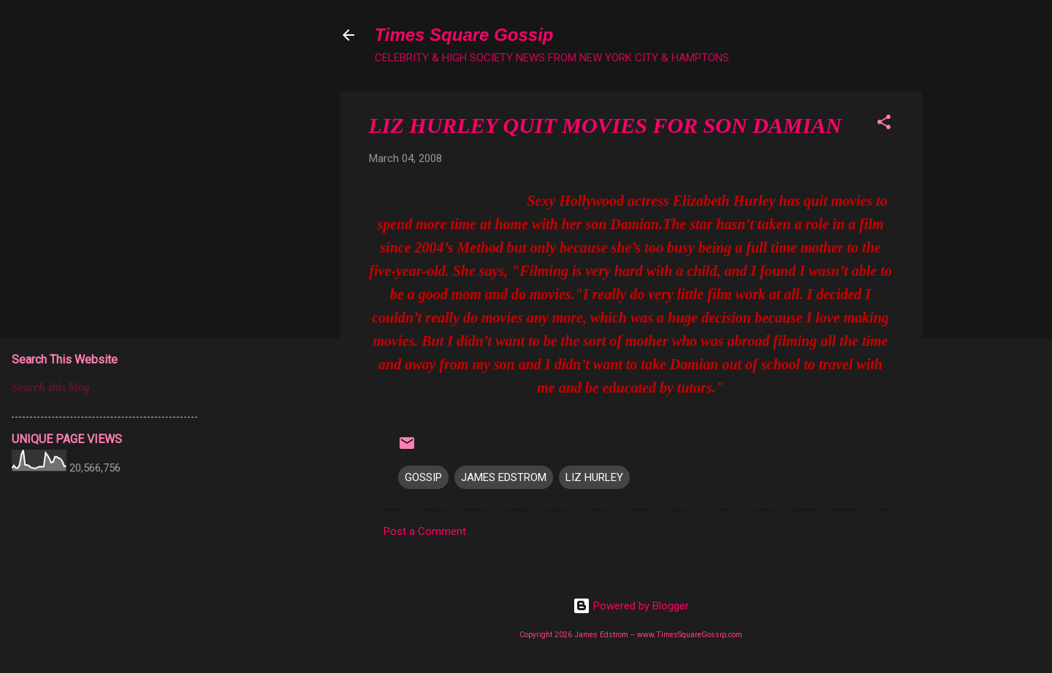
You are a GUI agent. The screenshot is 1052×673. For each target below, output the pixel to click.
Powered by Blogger (631, 605)
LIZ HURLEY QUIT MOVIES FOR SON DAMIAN (605, 125)
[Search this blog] (104, 387)
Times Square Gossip (464, 35)
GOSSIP (423, 477)
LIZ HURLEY (594, 477)
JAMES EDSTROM (503, 477)
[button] (884, 124)
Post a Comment (425, 531)
